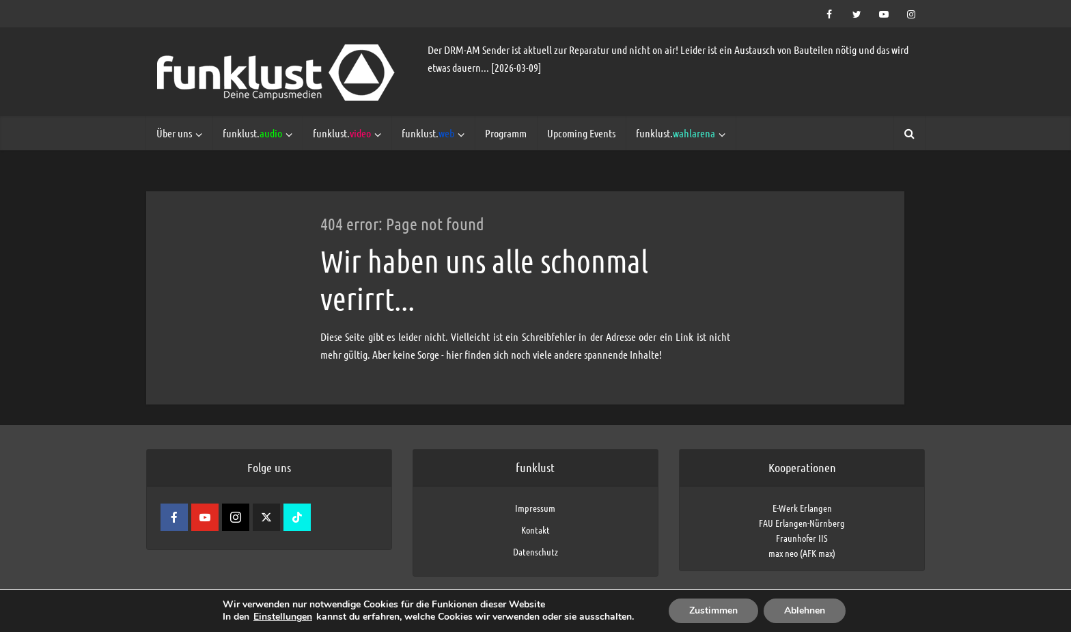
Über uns (174, 132)
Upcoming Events (581, 132)
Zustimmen (713, 610)
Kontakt (535, 529)
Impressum (535, 508)
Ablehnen (804, 610)
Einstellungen (282, 617)
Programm (506, 132)
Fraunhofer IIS (802, 538)
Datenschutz (535, 551)
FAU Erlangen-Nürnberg (802, 523)
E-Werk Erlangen (802, 508)
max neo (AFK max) (801, 553)
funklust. (252, 132)
